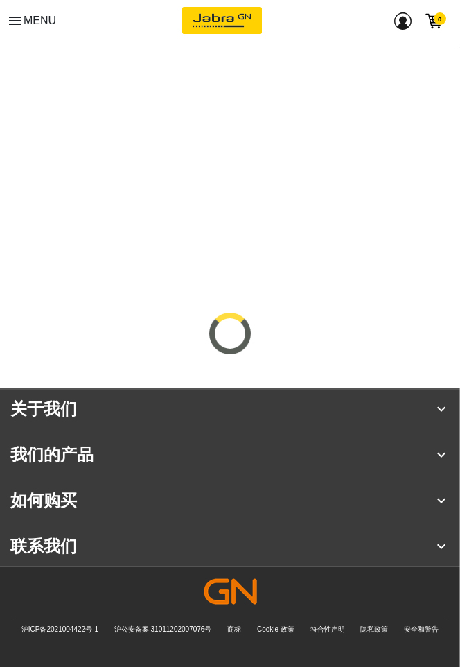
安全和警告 (421, 629)
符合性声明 (327, 629)
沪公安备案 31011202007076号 (163, 629)
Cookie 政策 (275, 629)
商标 (234, 629)
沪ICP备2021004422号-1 (59, 629)
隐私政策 (374, 629)
